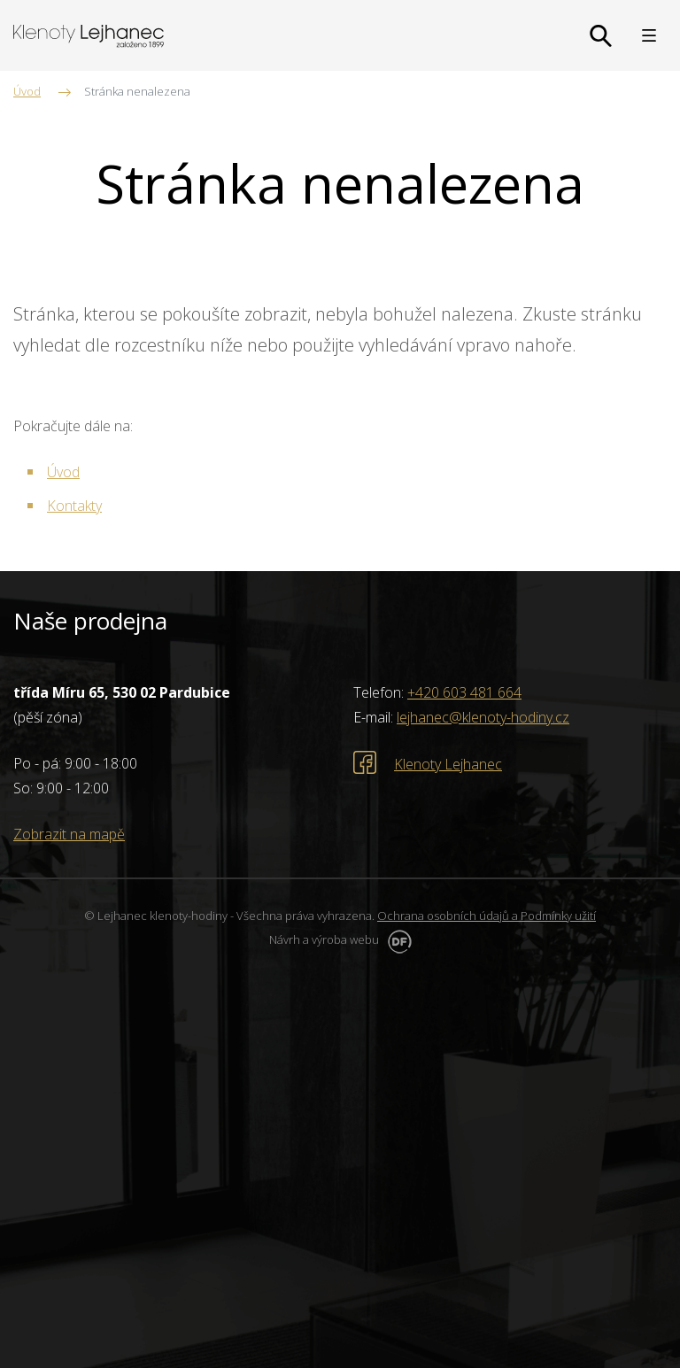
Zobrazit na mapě (69, 834)
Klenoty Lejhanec (448, 764)
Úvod (63, 472)
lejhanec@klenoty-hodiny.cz (483, 717)
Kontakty (74, 505)
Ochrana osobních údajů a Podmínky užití (486, 916)
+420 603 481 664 (464, 692)
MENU (649, 35)
